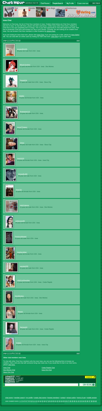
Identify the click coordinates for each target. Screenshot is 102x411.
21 (55, 401)
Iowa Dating (75, 35)
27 (68, 401)
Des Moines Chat (9, 370)
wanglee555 (24, 266)
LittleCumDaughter (23, 280)
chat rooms (9, 398)
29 (72, 401)
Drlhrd (22, 143)
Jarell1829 (20, 158)
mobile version (92, 398)
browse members (53, 398)
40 (96, 401)
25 (64, 401)
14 (40, 401)
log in (98, 3)
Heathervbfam (22, 252)
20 (53, 401)
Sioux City (47, 82)
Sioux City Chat (8, 372)
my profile (29, 398)
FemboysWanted (20, 237)
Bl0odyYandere (25, 65)
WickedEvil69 (22, 174)
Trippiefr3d (23, 80)
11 (34, 401)
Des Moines (50, 66)
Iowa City (46, 160)
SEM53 (21, 96)
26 (66, 401)
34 (83, 401)
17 (47, 401)
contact (62, 398)
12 (36, 401)
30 (74, 401)
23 (59, 401)
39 (94, 401)
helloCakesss (24, 205)
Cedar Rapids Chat (48, 368)
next (78, 40)
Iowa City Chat (47, 370)
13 (38, 401)
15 (42, 401)
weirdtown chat (30, 3)
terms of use (81, 398)
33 (81, 401)
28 (70, 401)
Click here (54, 36)
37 (89, 401)
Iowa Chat (6, 368)
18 (49, 401)
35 (85, 401)
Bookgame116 (25, 112)
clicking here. (51, 31)
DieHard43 (23, 327)
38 (91, 401)
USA (34, 51)
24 (62, 401)
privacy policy (71, 398)
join (94, 3)
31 (76, 401)
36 (87, 401)
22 (57, 401)
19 (51, 401)
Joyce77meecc (22, 127)
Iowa (38, 51)
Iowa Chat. (40, 35)
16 (44, 401)
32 (79, 401)
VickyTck (19, 190)
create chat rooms (40, 398)
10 (19, 40)
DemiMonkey (19, 296)
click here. (11, 365)
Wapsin (20, 312)
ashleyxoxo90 (20, 221)
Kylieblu (18, 343)
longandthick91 (22, 49)
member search (19, 398)
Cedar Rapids (47, 282)
